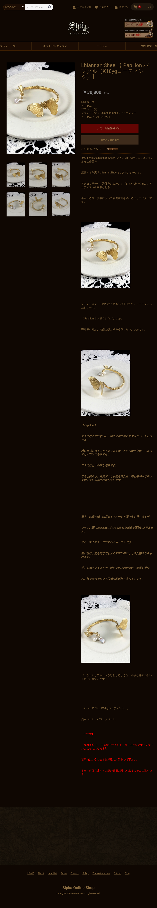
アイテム (102, 46)
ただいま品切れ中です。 (109, 128)
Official (117, 873)
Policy (86, 873)
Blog (127, 873)
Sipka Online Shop (78, 887)
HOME (31, 873)
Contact (75, 873)
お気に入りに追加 (110, 140)
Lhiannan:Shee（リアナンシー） (120, 112)
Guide (64, 873)
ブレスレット (103, 116)
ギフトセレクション (55, 46)
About (41, 873)
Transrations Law (101, 873)
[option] (41, 108)
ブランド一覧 (89, 109)
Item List (52, 873)
